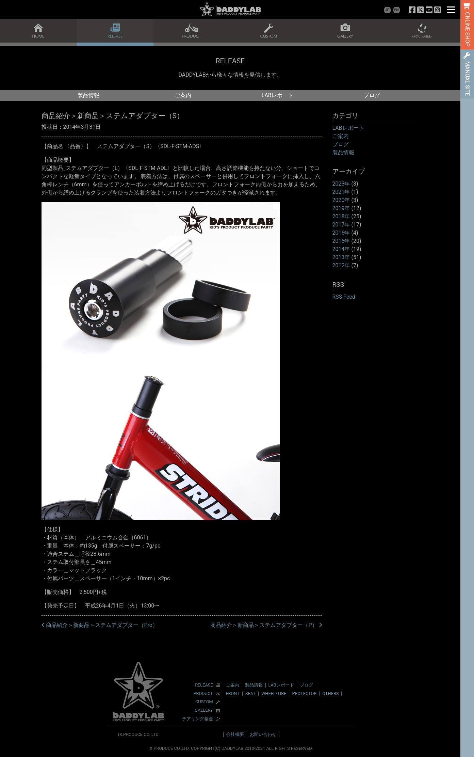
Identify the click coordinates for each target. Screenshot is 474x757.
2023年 (341, 183)
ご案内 (183, 95)
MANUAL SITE (467, 78)
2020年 (341, 200)
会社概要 (235, 734)
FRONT (233, 693)
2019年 (341, 208)
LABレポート (277, 95)
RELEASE (204, 685)
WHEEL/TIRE (273, 693)
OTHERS (330, 693)
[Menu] (451, 9)
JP (387, 10)
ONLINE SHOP (467, 29)
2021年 (341, 192)
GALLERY (204, 710)
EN (396, 10)
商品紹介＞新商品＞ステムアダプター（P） (266, 625)
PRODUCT (203, 694)
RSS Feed (344, 297)
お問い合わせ (263, 734)
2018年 (341, 216)
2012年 (341, 265)
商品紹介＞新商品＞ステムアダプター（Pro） (100, 625)
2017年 (341, 224)
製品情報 (88, 95)
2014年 (341, 249)
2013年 (341, 257)
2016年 (341, 233)
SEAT (250, 693)
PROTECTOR (304, 693)
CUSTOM (204, 702)
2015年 (341, 241)
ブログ (372, 95)
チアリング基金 (197, 719)
